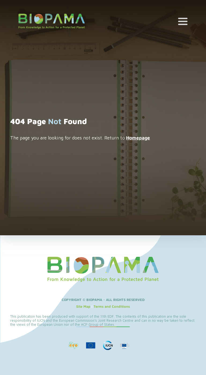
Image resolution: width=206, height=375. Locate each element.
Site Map (83, 306)
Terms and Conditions (112, 306)
